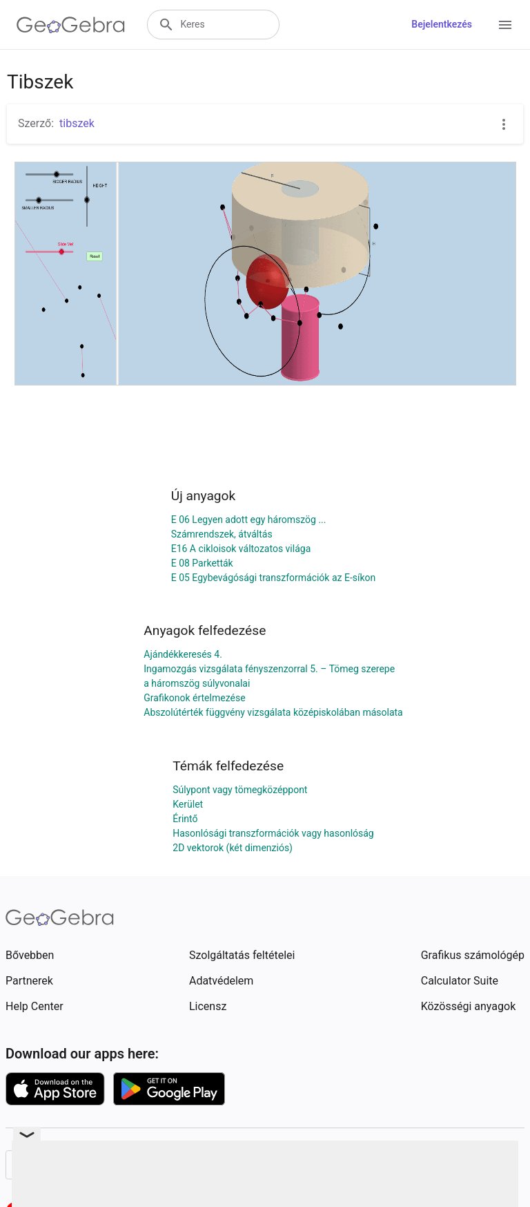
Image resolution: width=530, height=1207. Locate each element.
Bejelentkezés (441, 24)
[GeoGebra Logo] (71, 25)
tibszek (77, 123)
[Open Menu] (505, 25)
